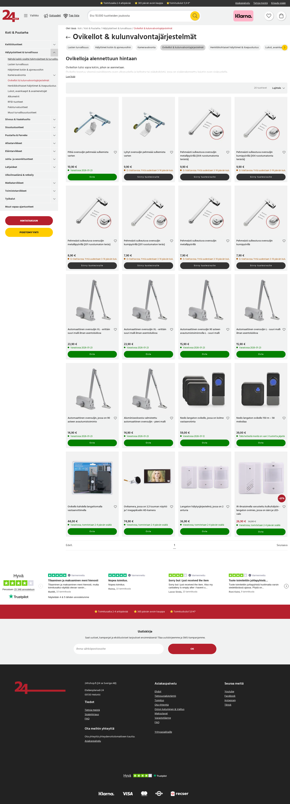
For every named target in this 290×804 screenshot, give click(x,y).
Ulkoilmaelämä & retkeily (19, 175)
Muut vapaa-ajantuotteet (19, 207)
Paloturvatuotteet (18, 107)
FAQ (87, 719)
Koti (80, 28)
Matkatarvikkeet (14, 183)
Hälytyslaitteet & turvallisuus (21, 52)
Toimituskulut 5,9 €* (179, 3)
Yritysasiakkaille (163, 732)
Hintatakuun (29, 221)
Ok (192, 649)
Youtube (229, 692)
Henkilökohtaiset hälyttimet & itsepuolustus (32, 86)
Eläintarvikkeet (13, 151)
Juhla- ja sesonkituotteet (19, 159)
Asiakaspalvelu (242, 3)
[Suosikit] (269, 15)
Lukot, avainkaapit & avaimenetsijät (27, 91)
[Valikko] (31, 16)
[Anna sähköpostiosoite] (119, 649)
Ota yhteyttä (162, 705)
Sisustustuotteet (14, 127)
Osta (92, 177)
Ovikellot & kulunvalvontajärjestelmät (28, 80)
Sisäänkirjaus (92, 714)
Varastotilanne (163, 718)
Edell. (69, 545)
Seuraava (282, 545)
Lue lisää (70, 77)
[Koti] (11, 16)
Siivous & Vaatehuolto (17, 119)
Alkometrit (13, 97)
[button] (278, 88)
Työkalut (10, 199)
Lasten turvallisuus (18, 64)
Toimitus (159, 700)
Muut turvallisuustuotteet (22, 113)
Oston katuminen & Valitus (169, 709)
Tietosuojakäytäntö (165, 696)
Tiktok (228, 705)
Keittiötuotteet (13, 44)
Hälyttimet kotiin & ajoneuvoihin (25, 70)
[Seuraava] (284, 47)
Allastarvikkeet (13, 143)
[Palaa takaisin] (68, 37)
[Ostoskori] (281, 15)
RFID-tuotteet (15, 102)
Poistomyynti (29, 232)
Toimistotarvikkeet (15, 191)
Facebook (230, 696)
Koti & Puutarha (16, 32)
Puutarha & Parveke (16, 135)
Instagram (230, 700)
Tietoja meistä (260, 3)
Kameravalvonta (17, 75)
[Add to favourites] (115, 152)
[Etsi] (144, 16)
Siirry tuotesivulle (148, 177)
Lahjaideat (11, 167)
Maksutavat (161, 714)
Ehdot (158, 692)
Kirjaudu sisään (278, 3)
